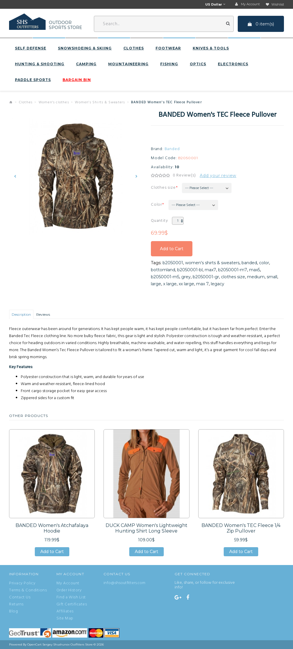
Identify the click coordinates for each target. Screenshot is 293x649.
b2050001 (173, 262)
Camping (86, 64)
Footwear (168, 48)
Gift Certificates (71, 604)
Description (21, 314)
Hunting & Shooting (39, 64)
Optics (198, 64)
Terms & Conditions (28, 590)
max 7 (202, 283)
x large (170, 283)
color (264, 262)
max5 (254, 269)
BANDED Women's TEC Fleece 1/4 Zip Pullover (240, 528)
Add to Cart (171, 248)
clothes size (233, 276)
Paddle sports (33, 80)
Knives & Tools (211, 48)
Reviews (43, 314)
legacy (217, 283)
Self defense (30, 48)
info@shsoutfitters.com (124, 583)
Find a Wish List (71, 597)
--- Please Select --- (199, 188)
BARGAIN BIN (77, 80)
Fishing (169, 64)
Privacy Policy (22, 583)
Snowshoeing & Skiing (85, 48)
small (272, 276)
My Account (68, 583)
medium (256, 276)
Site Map (64, 618)
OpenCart (34, 644)
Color (156, 204)
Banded (172, 149)
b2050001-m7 (232, 269)
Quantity (159, 220)
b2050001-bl (190, 269)
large (156, 283)
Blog (13, 611)
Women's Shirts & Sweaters (100, 102)
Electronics (233, 64)
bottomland (163, 269)
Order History (69, 590)
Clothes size (163, 187)
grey (186, 276)
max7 (210, 269)
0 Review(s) (184, 175)
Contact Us (19, 597)
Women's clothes (54, 102)
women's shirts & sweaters (212, 262)
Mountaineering (128, 64)
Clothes (133, 48)
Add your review (218, 175)
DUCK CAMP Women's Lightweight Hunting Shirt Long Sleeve (146, 528)
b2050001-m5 (165, 276)
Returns (16, 604)
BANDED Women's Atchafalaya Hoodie (51, 528)
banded (249, 262)
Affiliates (65, 611)
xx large (186, 283)
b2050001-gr (206, 276)
